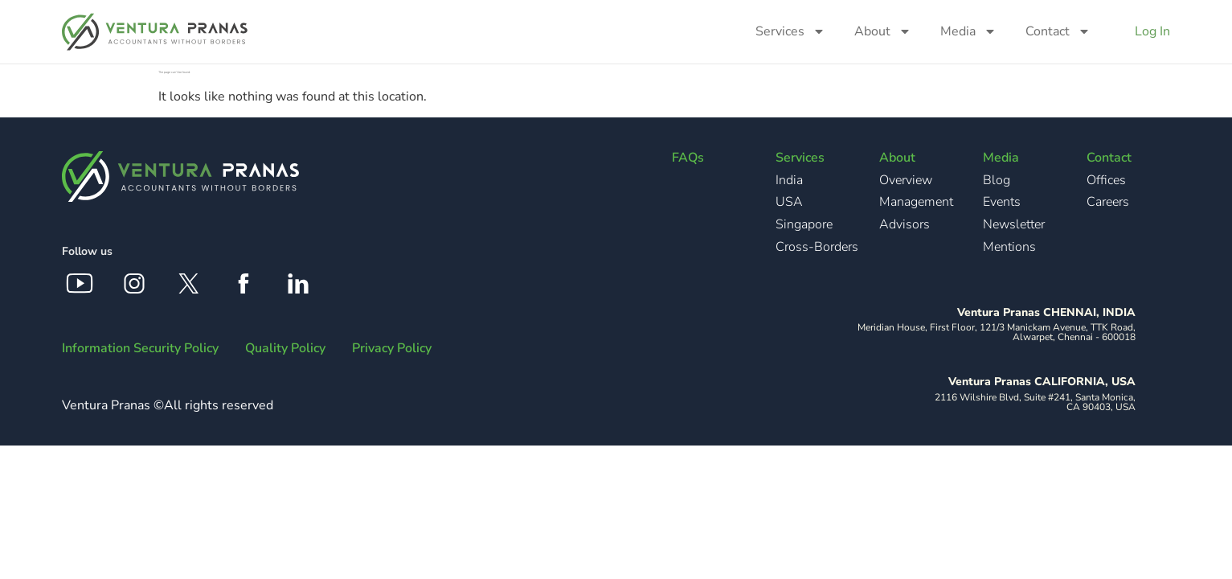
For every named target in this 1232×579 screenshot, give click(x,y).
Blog (996, 180)
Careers (1108, 202)
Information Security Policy (140, 348)
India (789, 180)
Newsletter (1014, 224)
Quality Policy (285, 348)
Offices (1106, 180)
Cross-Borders (817, 247)
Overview (905, 180)
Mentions (1009, 247)
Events (1002, 202)
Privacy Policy (392, 348)
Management (916, 202)
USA (789, 202)
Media (968, 31)
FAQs (688, 157)
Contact (1058, 31)
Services (790, 31)
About (882, 31)
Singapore (804, 224)
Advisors (904, 224)
